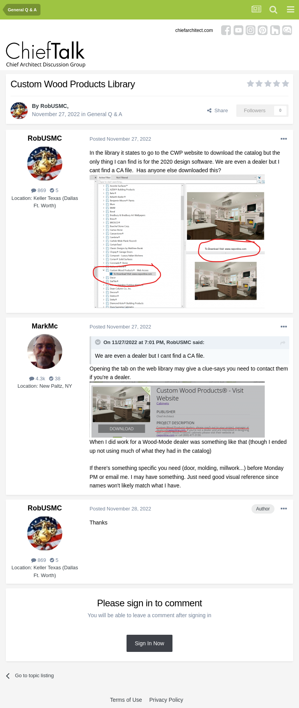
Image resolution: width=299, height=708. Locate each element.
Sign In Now (149, 643)
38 (54, 378)
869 (38, 190)
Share (217, 110)
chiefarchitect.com (194, 30)
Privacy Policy (166, 700)
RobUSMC (53, 106)
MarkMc (45, 326)
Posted (120, 139)
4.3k (37, 378)
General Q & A (104, 114)
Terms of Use (126, 700)
